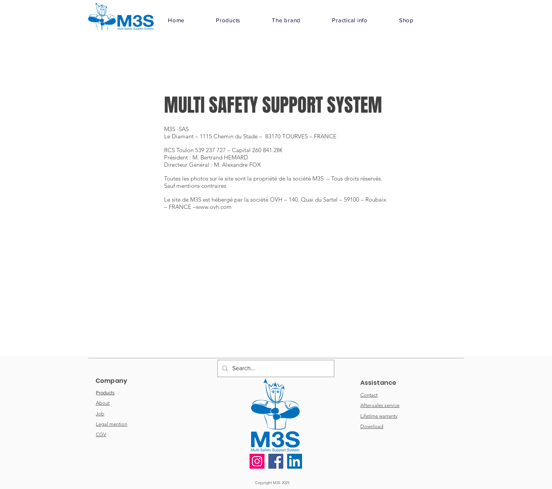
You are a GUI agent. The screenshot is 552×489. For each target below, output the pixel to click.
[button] (228, 20)
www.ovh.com (214, 206)
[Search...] (275, 368)
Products (105, 392)
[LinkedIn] (294, 461)
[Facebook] (275, 461)
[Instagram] (257, 461)
